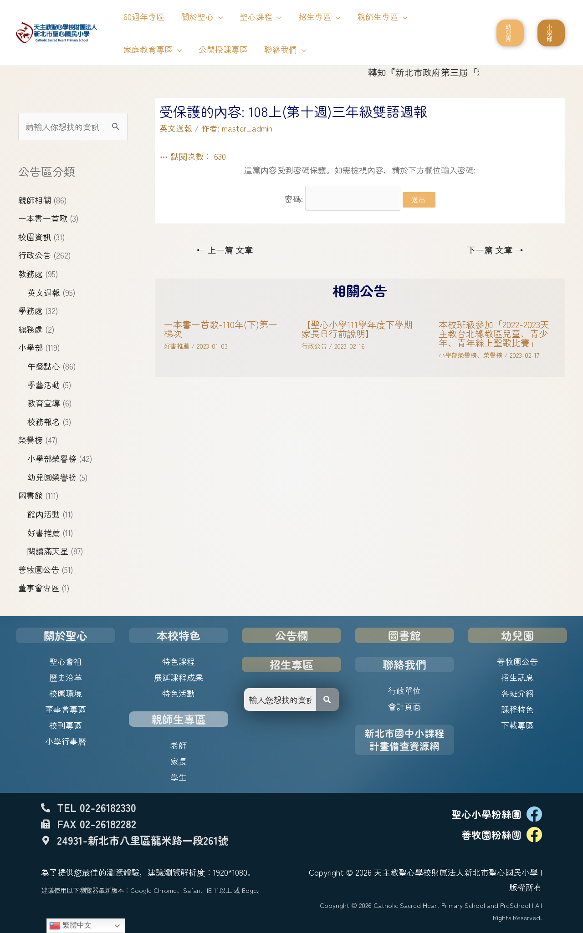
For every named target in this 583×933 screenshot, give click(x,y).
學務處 (30, 310)
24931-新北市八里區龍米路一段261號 (142, 840)
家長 (178, 761)
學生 (178, 777)
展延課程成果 (178, 677)
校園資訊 (34, 237)
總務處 (30, 329)
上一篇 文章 (224, 249)
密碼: (342, 198)
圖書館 (30, 495)
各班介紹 (517, 693)
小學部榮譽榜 (52, 458)
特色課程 (178, 661)
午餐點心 (43, 366)
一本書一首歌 (42, 218)
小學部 (30, 347)
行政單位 (404, 690)
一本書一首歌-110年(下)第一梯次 (220, 329)
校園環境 (65, 693)
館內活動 (43, 514)
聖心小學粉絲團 (486, 814)
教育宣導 (43, 403)
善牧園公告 (38, 569)
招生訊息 (517, 677)
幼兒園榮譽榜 (52, 477)
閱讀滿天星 (47, 551)
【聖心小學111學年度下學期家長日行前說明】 (357, 329)
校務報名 (43, 421)
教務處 (30, 273)
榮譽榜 (30, 440)
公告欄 (291, 635)
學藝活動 (43, 384)
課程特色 (517, 709)
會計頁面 (404, 706)
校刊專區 (65, 725)
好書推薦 (43, 532)
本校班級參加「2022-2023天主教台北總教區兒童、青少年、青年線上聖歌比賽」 (494, 333)
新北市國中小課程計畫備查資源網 (404, 739)
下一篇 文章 (495, 249)
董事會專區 (38, 587)
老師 (178, 745)
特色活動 (178, 693)
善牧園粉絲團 (491, 834)
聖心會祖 (65, 661)
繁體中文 (70, 925)
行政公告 (34, 255)
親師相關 (34, 200)
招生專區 (291, 664)
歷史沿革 (65, 677)
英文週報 (43, 292)
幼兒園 (517, 635)
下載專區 (517, 725)
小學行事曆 (65, 741)
